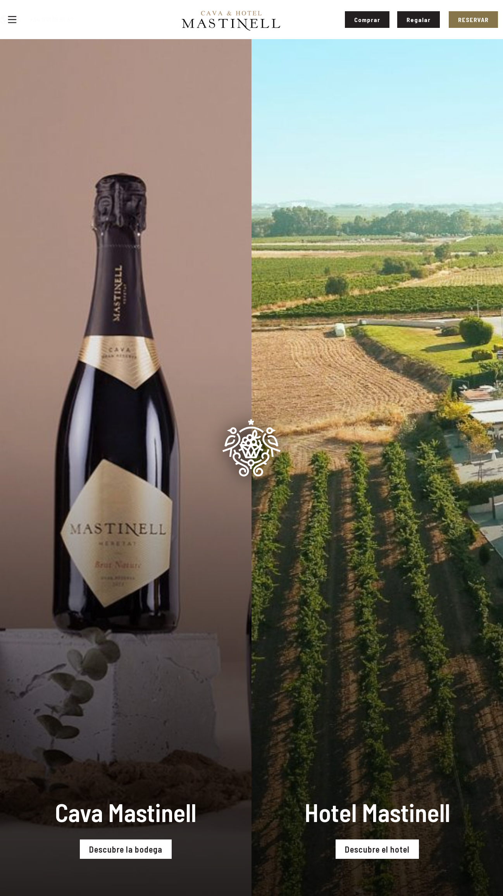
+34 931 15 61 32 (91, 19)
